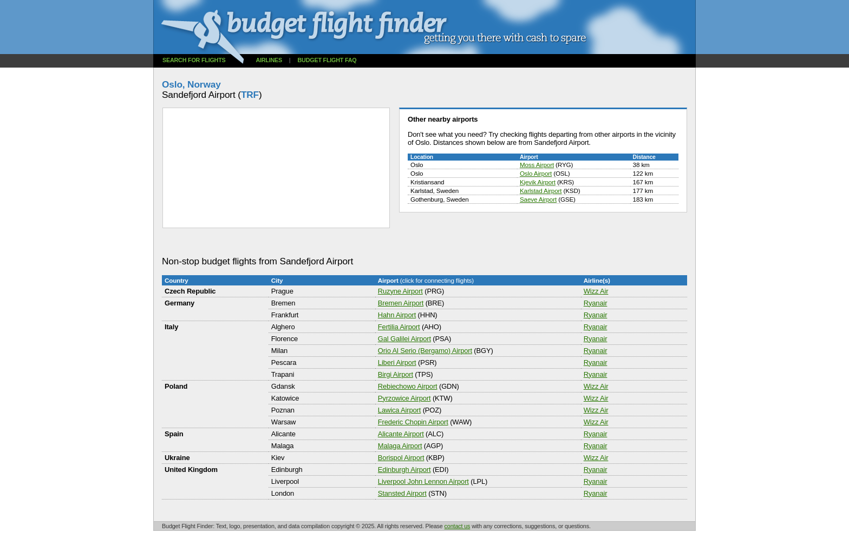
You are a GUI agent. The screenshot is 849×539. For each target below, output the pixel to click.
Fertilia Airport (399, 327)
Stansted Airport (402, 493)
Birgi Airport (395, 374)
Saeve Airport (538, 199)
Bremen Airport (400, 303)
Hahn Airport (397, 315)
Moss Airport (537, 164)
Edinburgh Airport (404, 469)
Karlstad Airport (540, 190)
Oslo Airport (536, 173)
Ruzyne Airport (400, 291)
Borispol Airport (401, 458)
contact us (458, 526)
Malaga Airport (400, 446)
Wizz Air (596, 291)
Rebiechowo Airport (407, 386)
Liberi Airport (397, 362)
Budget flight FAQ (327, 60)
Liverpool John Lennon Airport (423, 481)
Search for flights (194, 60)
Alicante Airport (401, 434)
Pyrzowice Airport (404, 398)
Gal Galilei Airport (404, 339)
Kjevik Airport (538, 181)
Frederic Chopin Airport (413, 422)
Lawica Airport (399, 410)
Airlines (269, 60)
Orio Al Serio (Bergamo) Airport (425, 351)
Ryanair (596, 303)
